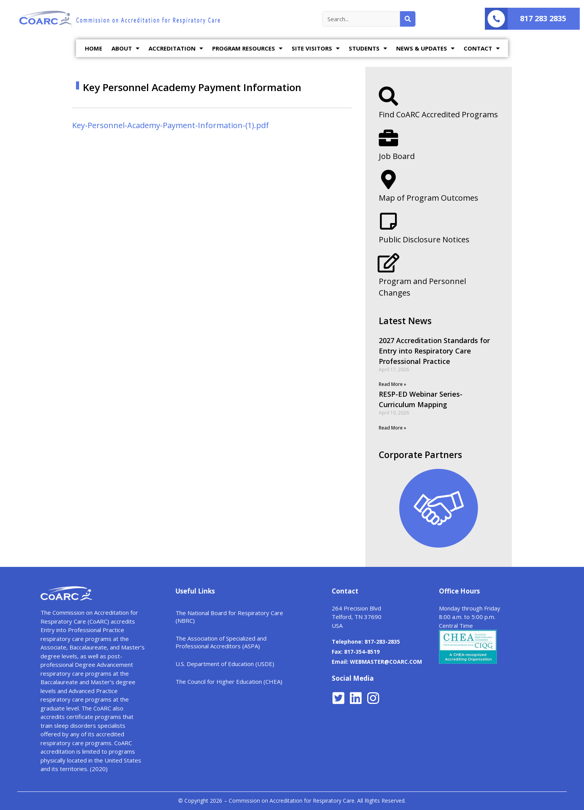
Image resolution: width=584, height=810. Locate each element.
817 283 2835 (543, 18)
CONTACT (482, 48)
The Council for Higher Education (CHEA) (229, 681)
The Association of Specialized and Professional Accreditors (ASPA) (221, 642)
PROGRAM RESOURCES (247, 48)
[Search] (407, 19)
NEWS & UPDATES (425, 48)
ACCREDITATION (176, 48)
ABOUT (125, 48)
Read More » (392, 384)
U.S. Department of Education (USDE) (225, 664)
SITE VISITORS (315, 48)
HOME (93, 48)
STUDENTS (368, 48)
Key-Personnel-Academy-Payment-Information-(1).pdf (170, 125)
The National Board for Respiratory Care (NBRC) (229, 616)
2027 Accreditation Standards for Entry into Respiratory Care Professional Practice (434, 351)
